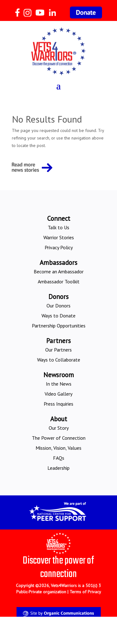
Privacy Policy (59, 247)
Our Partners (58, 350)
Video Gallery (58, 394)
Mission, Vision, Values (58, 448)
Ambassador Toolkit (59, 281)
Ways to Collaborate (58, 360)
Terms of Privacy (85, 592)
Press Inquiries (58, 404)
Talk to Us (58, 227)
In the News (58, 384)
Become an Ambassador (59, 271)
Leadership (58, 468)
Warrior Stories (58, 237)
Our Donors (58, 305)
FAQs (58, 458)
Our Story (59, 428)
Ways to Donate (58, 315)
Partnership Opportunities (58, 325)
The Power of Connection (58, 438)
